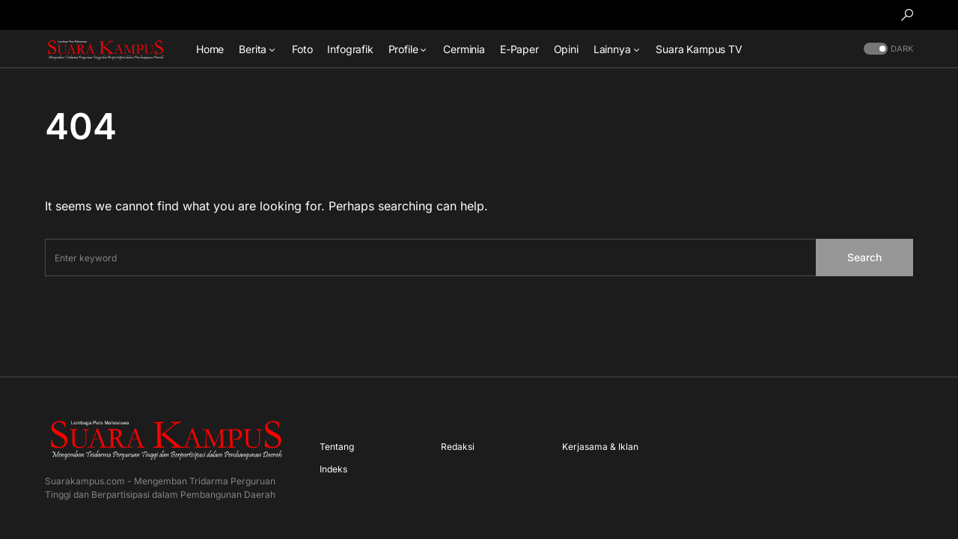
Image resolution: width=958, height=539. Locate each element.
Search (864, 257)
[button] (907, 15)
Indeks (333, 469)
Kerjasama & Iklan (600, 446)
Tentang (337, 446)
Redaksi (458, 446)
